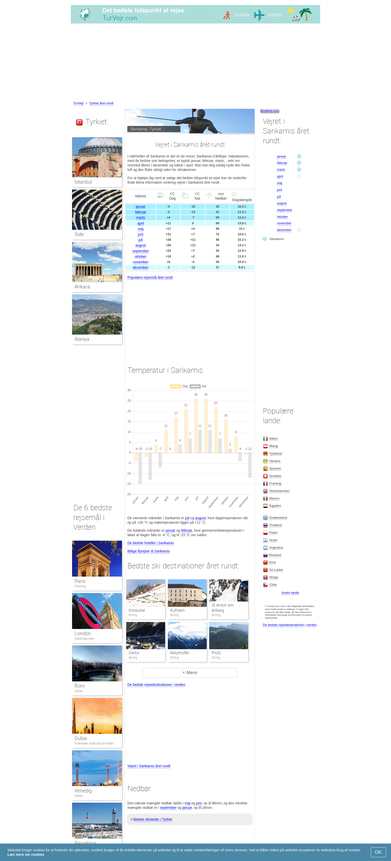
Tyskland (275, 453)
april (140, 223)
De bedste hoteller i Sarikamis (150, 543)
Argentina (276, 547)
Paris (80, 581)
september (140, 251)
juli (140, 240)
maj (141, 229)
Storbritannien (84, 638)
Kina (272, 562)
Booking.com (269, 111)
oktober (141, 256)
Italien (79, 691)
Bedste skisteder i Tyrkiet (152, 819)
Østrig (273, 446)
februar (140, 212)
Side (79, 234)
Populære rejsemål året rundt (150, 277)
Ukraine (275, 461)
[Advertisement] (195, 63)
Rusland (275, 555)
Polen (273, 532)
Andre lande (290, 593)
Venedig (83, 791)
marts (140, 218)
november (140, 262)
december (140, 267)
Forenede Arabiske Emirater (94, 743)
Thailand (275, 525)
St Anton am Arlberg (223, 608)
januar (141, 207)
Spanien (275, 468)
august (140, 245)
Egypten (275, 505)
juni (140, 234)
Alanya (82, 339)
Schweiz (275, 476)
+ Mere (189, 672)
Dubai (81, 738)
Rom (80, 686)
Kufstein (177, 610)
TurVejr (78, 103)
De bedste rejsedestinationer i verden (156, 685)
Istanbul (83, 182)
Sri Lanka (276, 570)
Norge (273, 577)
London (83, 633)
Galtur (134, 652)
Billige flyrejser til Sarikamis (148, 551)
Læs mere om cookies (25, 855)
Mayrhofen (179, 652)
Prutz (216, 652)
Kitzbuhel (137, 610)
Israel (273, 540)
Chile (273, 585)
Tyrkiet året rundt (101, 103)
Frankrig (80, 586)
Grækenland (278, 517)
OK (378, 852)
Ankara (82, 287)
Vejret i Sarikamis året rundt (148, 766)
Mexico (274, 498)
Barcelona (85, 843)
